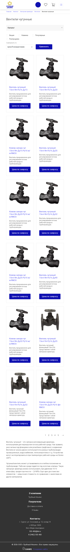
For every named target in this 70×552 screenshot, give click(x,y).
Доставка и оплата (35, 506)
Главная (8, 11)
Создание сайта (40, 549)
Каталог (15, 11)
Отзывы (35, 510)
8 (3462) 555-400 (35, 535)
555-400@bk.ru (35, 531)
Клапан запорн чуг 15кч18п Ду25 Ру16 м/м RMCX (19, 277)
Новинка (24, 35)
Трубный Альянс (35, 497)
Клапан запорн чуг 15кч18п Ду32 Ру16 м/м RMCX (19, 341)
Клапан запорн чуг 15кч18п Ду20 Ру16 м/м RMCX (19, 214)
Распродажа (14, 39)
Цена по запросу (20, 106)
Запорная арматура (26, 11)
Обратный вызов (38, 5)
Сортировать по (11, 43)
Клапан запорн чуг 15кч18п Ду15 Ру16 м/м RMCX (19, 150)
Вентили (37, 11)
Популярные (40, 35)
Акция (11, 35)
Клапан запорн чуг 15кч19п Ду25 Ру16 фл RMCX (49, 404)
